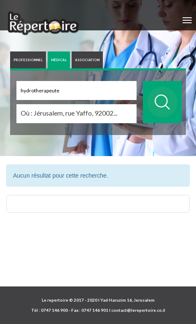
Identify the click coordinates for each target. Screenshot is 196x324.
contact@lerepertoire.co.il (138, 310)
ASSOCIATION (87, 60)
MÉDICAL (59, 60)
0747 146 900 (54, 310)
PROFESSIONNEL (28, 60)
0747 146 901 (94, 310)
